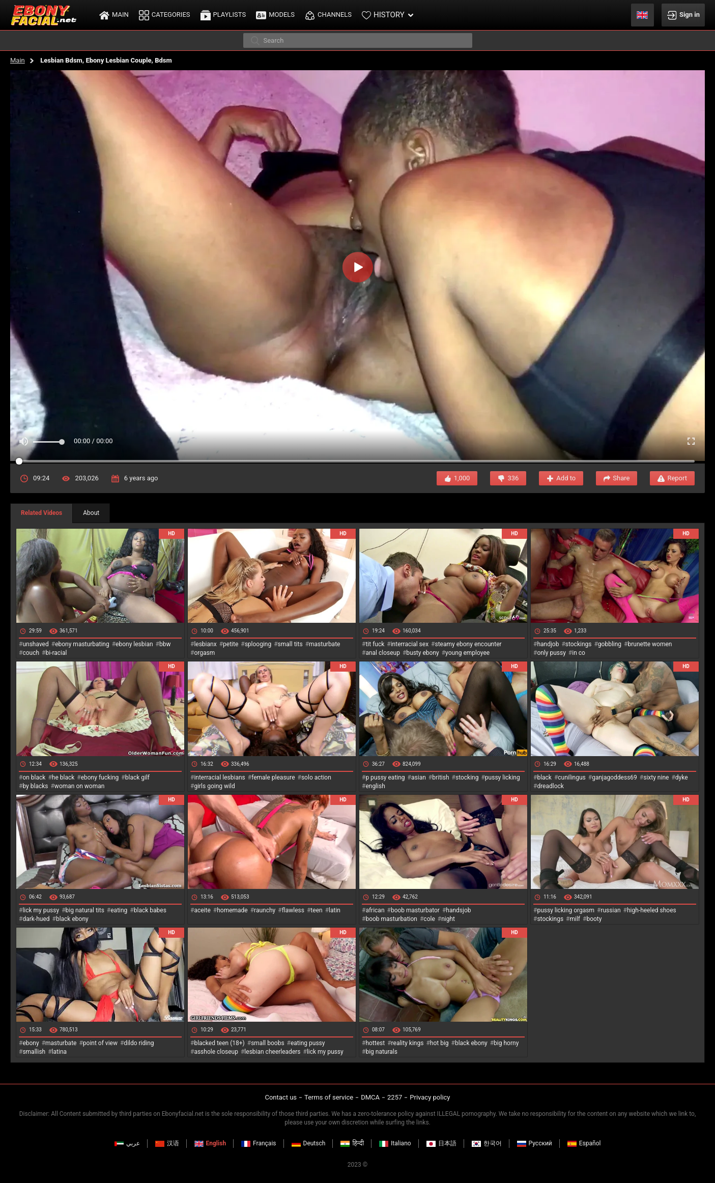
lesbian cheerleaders (272, 1051)
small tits (290, 644)
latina (59, 1051)
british (440, 777)
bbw (165, 644)
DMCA (370, 1097)
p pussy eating (385, 777)
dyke (681, 777)
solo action (316, 777)
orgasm (204, 652)
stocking (467, 777)
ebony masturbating (82, 644)
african (374, 910)
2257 (394, 1097)
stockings (578, 644)
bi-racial (56, 652)
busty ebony (422, 652)
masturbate (324, 644)
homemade (232, 910)
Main (17, 60)
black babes (150, 910)
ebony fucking (100, 777)
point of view (100, 1043)
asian (418, 777)
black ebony (72, 918)
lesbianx (205, 644)
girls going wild (214, 786)
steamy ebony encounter (468, 644)
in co (578, 652)
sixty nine (656, 777)
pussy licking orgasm (565, 910)
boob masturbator (415, 910)
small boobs (267, 1043)
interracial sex (409, 644)
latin (334, 910)
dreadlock (550, 786)
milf (574, 918)
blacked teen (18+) (219, 1043)
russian (610, 910)
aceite (202, 910)
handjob (548, 644)
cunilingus (571, 777)
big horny (506, 1043)
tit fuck (374, 644)
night (448, 918)
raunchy (264, 910)
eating (118, 910)
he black (63, 777)
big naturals (381, 1051)
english (375, 786)
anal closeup (382, 652)
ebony (30, 1043)
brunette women (650, 644)
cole (429, 918)
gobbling (609, 644)
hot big (439, 1043)
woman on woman (79, 786)
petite (230, 644)
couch (30, 652)
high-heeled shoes (651, 910)
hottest (375, 1043)
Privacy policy (430, 1097)
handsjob (458, 910)
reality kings (407, 1043)
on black (33, 777)
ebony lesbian (134, 644)
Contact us (281, 1097)
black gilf (137, 777)
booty (594, 918)
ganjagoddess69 (614, 777)
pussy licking (502, 777)
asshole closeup (216, 1051)
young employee (467, 652)
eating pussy (308, 1043)
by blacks (35, 786)
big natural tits (85, 910)
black (544, 777)
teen (316, 910)
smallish (33, 1051)
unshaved (35, 644)
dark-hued (35, 918)
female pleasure (273, 777)
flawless (293, 910)
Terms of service (328, 1097)
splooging (258, 644)
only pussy (551, 652)
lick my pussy (40, 910)
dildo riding (139, 1043)
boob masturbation (391, 918)
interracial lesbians (219, 777)
